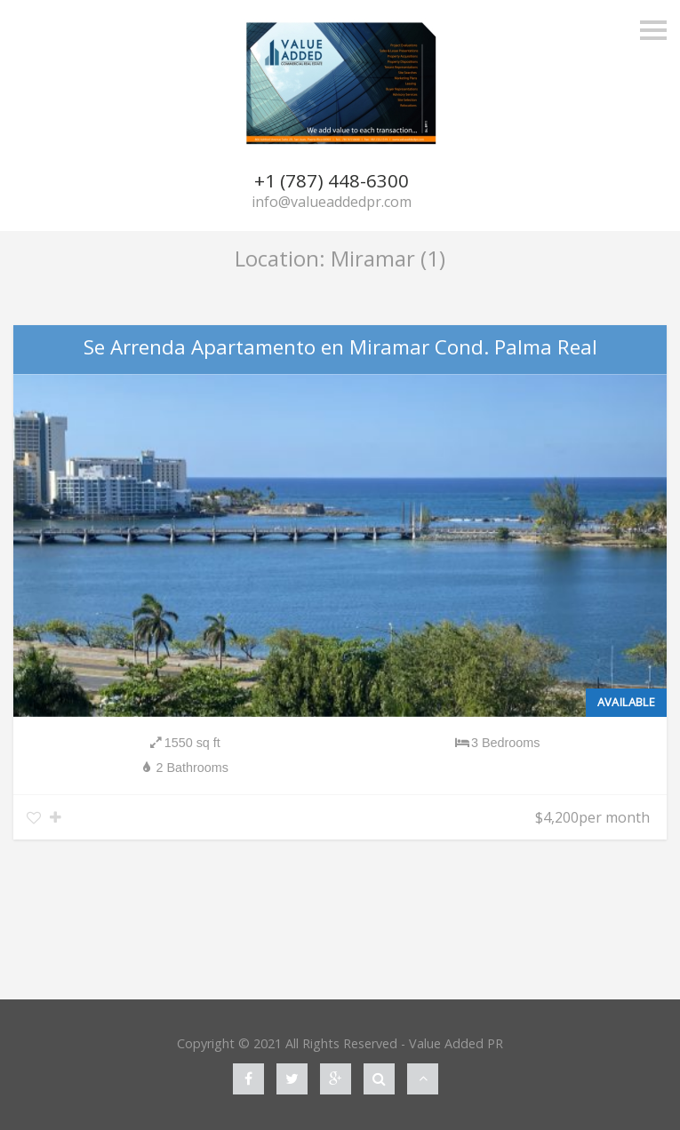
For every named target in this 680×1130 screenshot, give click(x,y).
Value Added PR (456, 1043)
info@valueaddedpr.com (332, 201)
